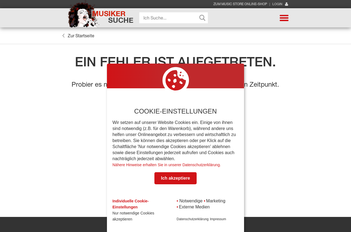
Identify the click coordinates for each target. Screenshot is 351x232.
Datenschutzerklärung (193, 219)
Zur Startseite (78, 35)
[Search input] (174, 17)
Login (280, 4)
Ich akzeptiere (175, 178)
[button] (284, 18)
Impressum (218, 219)
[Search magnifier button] (202, 18)
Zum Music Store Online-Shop (240, 4)
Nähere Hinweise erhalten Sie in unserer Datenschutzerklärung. (166, 165)
